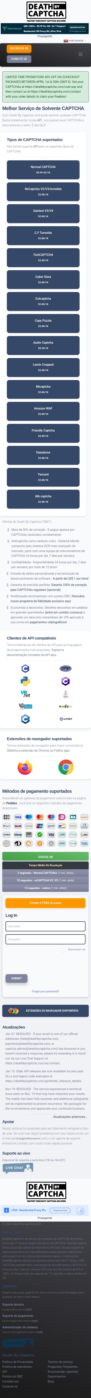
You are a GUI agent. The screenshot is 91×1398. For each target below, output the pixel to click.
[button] (45, 856)
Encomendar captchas (63, 1372)
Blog (51, 1381)
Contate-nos (10, 1381)
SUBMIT (16, 978)
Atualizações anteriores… (70, 1117)
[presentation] (31, 962)
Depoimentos (57, 1376)
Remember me (76, 949)
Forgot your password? (45, 991)
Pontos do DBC (12, 1376)
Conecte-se (19, 58)
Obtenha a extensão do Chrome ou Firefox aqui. (38, 750)
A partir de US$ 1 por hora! (71, 578)
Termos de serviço (60, 1362)
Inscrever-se (19, 48)
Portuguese (74, 41)
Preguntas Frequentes (63, 1367)
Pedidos (11, 803)
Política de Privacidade (17, 1362)
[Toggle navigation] (81, 54)
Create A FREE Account (45, 903)
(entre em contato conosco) (63, 612)
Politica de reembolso (17, 1367)
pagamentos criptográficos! (48, 622)
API (39, 120)
